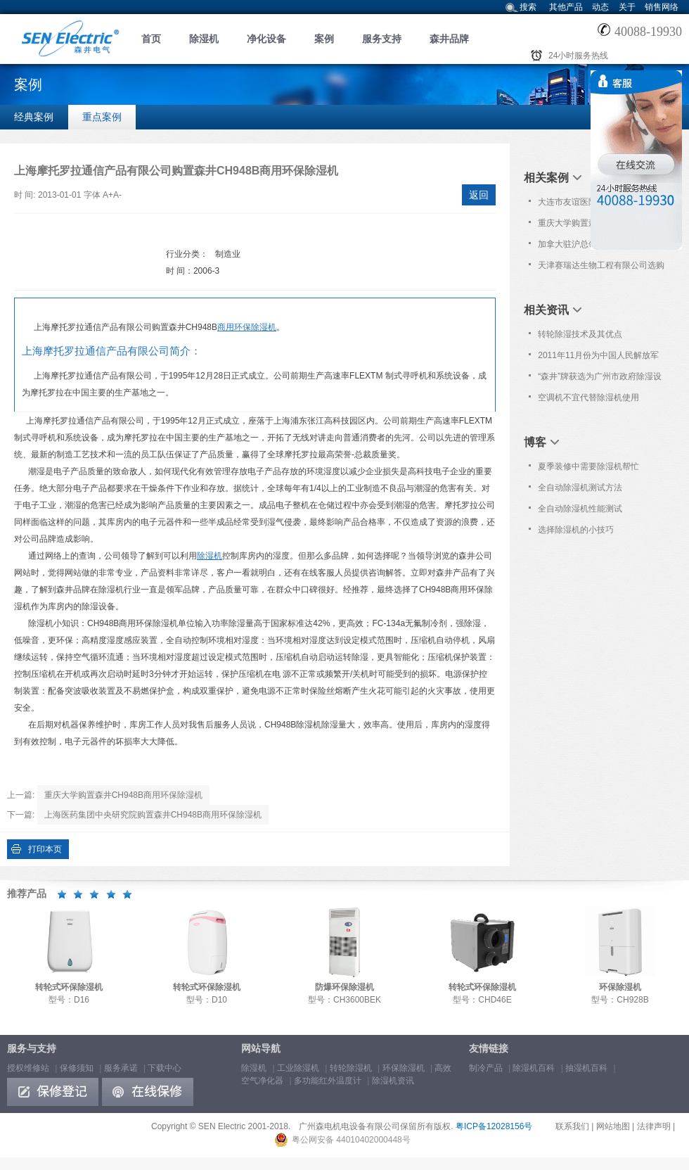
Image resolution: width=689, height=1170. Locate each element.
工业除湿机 (298, 1068)
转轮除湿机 (351, 1068)
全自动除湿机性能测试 (580, 509)
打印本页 (45, 849)
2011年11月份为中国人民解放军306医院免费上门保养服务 (598, 358)
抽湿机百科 (586, 1068)
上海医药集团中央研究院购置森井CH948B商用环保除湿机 (153, 815)
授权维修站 (28, 1068)
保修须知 (77, 1068)
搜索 (528, 7)
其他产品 (566, 7)
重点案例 (102, 116)
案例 (324, 38)
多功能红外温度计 (327, 1081)
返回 (479, 195)
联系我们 (572, 1126)
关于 (627, 7)
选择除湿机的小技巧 (576, 530)
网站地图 (613, 1126)
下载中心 (164, 1068)
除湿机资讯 (393, 1081)
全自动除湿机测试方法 (580, 487)
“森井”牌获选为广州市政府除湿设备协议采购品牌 (600, 379)
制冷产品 (486, 1068)
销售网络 (661, 7)
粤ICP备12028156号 (494, 1126)
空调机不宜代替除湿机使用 (588, 397)
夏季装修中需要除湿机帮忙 (588, 466)
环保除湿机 (403, 1068)
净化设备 (266, 38)
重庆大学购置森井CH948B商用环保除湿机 (123, 795)
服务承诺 (121, 1068)
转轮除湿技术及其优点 (580, 334)
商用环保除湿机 (246, 327)
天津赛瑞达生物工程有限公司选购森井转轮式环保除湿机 (601, 268)
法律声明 (654, 1126)
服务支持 (381, 38)
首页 (151, 38)
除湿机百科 (534, 1068)
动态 (600, 7)
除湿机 (204, 38)
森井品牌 (449, 38)
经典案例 (33, 116)
